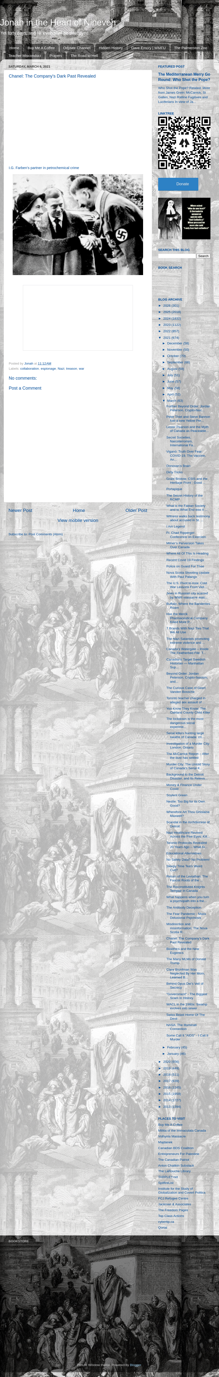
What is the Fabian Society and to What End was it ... (187, 507)
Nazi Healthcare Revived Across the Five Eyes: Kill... (188, 834)
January (173, 1053)
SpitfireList (165, 1183)
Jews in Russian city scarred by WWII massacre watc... (187, 595)
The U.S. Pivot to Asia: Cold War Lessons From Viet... (186, 585)
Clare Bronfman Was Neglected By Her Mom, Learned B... (185, 973)
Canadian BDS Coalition (176, 1148)
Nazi (61, 368)
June (171, 381)
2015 (167, 1094)
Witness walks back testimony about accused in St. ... (188, 518)
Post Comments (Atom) (46, 534)
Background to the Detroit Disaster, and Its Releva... (187, 776)
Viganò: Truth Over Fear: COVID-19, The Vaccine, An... (186, 455)
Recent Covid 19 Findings (185, 560)
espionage (48, 368)
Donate (182, 184)
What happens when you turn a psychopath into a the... (187, 899)
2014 (167, 1100)
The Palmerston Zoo (190, 48)
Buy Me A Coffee (41, 48)
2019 (167, 1068)
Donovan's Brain (178, 466)
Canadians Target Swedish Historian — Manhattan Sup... (185, 663)
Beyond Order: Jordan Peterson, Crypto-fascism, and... (187, 677)
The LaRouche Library (174, 1171)
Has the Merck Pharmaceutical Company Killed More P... (187, 618)
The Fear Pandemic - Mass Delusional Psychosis (186, 916)
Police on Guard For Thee (185, 566)
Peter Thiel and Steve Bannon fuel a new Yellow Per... (188, 418)
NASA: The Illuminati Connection (181, 1027)
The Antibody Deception (183, 907)
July (170, 375)
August (172, 369)
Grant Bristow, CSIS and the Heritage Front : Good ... (187, 480)
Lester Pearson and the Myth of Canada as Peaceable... (187, 429)
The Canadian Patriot (173, 1160)
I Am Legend (175, 526)
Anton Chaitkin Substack (176, 1165)
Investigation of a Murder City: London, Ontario (188, 745)
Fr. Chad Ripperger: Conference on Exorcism (186, 534)
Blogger (135, 1365)
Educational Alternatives (183, 853)
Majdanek (165, 1142)
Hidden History (111, 48)
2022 (167, 331)
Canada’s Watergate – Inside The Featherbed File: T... (187, 651)
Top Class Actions (171, 1216)
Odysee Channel (77, 48)
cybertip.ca (166, 1222)
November (175, 349)
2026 (167, 305)
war (81, 368)
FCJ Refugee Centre (173, 1198)
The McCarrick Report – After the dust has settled (187, 756)
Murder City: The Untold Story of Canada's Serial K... (188, 766)
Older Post (136, 510)
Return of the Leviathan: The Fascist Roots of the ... (187, 878)
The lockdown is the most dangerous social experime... (184, 722)
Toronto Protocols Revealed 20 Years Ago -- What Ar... (187, 845)
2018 (167, 1074)
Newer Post (20, 510)
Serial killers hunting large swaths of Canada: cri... (185, 735)
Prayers (55, 56)
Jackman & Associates (174, 1204)
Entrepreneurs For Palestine (178, 1154)
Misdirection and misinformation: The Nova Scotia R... (187, 928)
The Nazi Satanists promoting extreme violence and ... (188, 640)
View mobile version (77, 520)
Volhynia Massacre (172, 1136)
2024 (167, 318)
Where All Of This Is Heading (187, 553)
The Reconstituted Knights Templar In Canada (185, 889)
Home (14, 48)
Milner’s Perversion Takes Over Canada (185, 545)
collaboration (29, 368)
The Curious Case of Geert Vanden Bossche (186, 690)
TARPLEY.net (168, 1177)
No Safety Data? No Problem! (188, 859)
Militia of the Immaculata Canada (182, 1130)
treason (71, 368)
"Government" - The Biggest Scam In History (186, 996)
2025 (167, 312)
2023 (167, 325)
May (170, 388)
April (171, 394)
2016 (167, 1087)
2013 (167, 1107)
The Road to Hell (84, 56)
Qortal (162, 1227)
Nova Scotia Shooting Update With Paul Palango (188, 574)
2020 (167, 1062)
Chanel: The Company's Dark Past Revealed (187, 940)
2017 (167, 1081)
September (175, 362)
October (173, 356)
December (175, 343)
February (174, 1047)
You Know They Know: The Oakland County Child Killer (188, 710)
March (172, 400)
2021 (167, 338)
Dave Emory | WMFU (148, 48)
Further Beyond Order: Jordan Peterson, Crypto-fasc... (188, 408)
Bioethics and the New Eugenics (182, 951)
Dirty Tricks (174, 472)
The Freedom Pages (173, 1210)
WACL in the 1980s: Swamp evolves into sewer (186, 1006)
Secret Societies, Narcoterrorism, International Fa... (181, 441)
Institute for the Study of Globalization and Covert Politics (181, 1190)
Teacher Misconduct (25, 56)
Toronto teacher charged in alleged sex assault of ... (186, 700)
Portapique (174, 489)
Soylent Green (176, 795)
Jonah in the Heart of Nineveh (58, 22)
